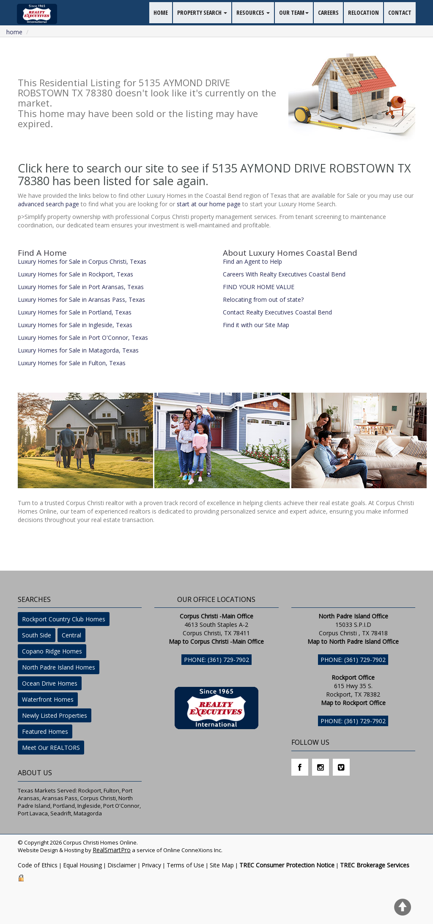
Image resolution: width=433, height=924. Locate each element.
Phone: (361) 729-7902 (216, 660)
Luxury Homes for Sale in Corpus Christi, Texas (82, 261)
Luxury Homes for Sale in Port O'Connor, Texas (83, 338)
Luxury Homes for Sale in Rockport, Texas (75, 274)
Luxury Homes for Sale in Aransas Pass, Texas (81, 299)
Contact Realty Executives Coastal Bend (277, 312)
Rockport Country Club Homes (63, 619)
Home (14, 32)
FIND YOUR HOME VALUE (258, 287)
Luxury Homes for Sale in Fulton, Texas (72, 363)
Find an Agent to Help (252, 261)
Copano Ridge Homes (52, 651)
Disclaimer (121, 865)
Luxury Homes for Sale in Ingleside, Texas (75, 325)
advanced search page (48, 204)
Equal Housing (82, 865)
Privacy (151, 865)
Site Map (222, 865)
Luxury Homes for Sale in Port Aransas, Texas (81, 287)
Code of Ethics (38, 865)
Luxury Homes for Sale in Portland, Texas (75, 312)
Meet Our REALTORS (51, 748)
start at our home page (209, 204)
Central (71, 635)
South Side (36, 635)
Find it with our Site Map (256, 325)
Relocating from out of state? (263, 299)
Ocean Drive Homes (49, 683)
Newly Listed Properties (54, 715)
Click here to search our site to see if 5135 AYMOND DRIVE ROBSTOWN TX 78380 (214, 174)
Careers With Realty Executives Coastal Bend (284, 274)
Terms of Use (185, 865)
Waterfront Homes (48, 699)
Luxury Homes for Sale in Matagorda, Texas (78, 350)
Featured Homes (45, 731)
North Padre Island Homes (58, 667)
